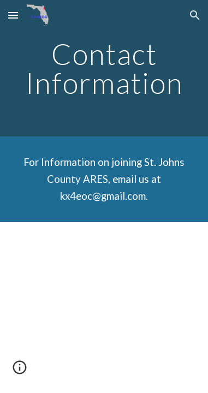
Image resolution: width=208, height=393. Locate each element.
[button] (13, 15)
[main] (104, 68)
